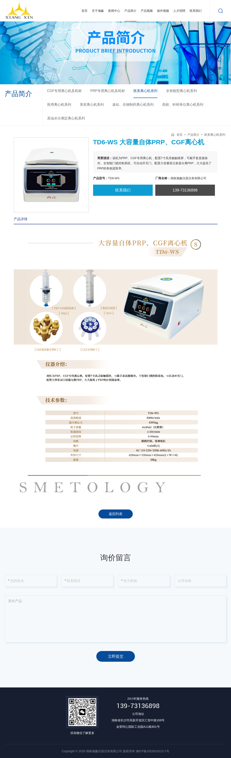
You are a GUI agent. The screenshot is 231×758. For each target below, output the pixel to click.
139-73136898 (138, 706)
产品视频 (147, 10)
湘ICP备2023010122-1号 (152, 751)
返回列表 (115, 514)
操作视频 (163, 10)
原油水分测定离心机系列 (66, 118)
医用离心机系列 (59, 104)
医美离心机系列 (145, 91)
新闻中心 (114, 10)
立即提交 (115, 656)
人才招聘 (179, 10)
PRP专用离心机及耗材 (107, 91)
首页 (85, 10)
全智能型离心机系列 (181, 91)
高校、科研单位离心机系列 (182, 104)
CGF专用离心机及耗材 (64, 91)
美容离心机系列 (92, 104)
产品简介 (130, 10)
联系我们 (196, 10)
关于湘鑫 (98, 10)
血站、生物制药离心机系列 (133, 104)
